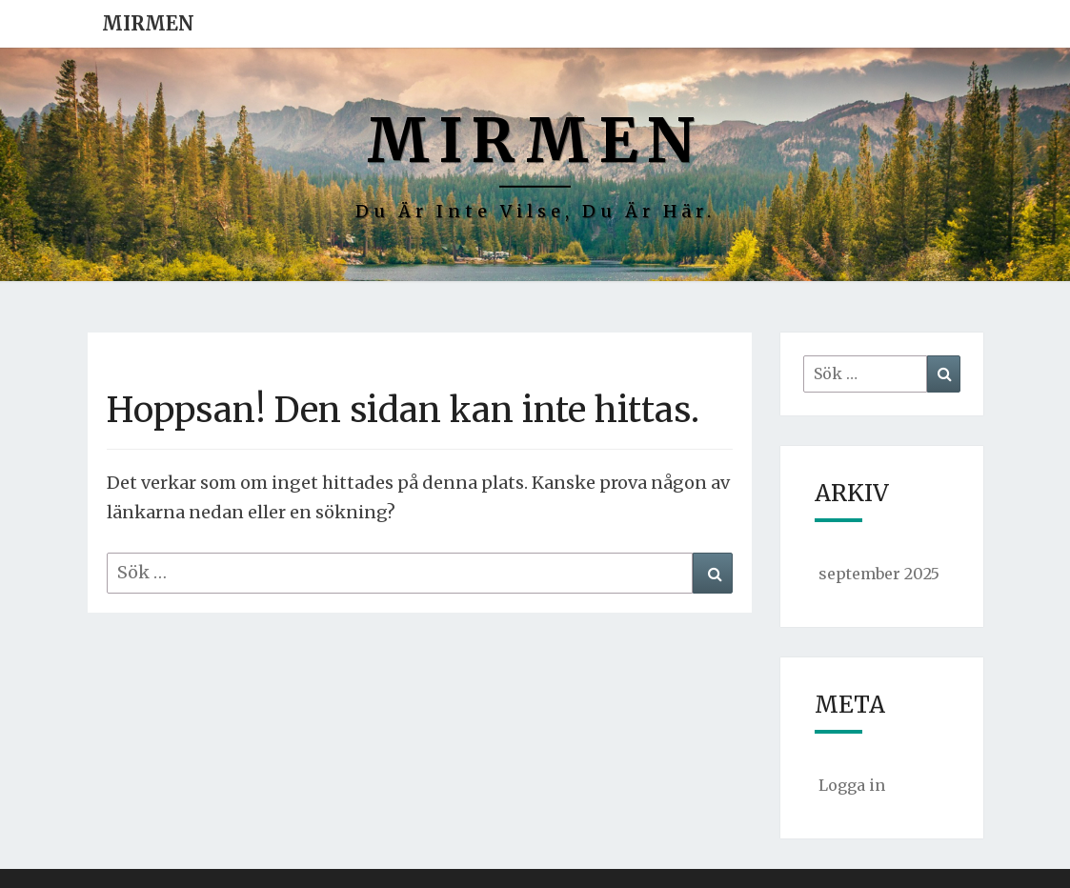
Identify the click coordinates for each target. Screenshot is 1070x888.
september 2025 (878, 573)
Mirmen (148, 23)
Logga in (851, 785)
